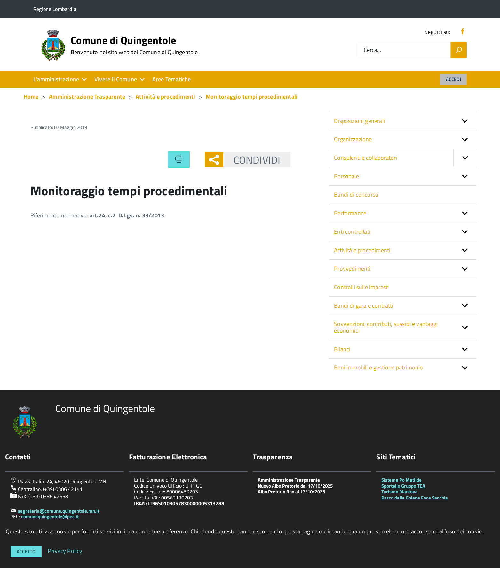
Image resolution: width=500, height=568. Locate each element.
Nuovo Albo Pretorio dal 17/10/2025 (295, 486)
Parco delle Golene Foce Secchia (414, 497)
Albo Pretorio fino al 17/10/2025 (291, 491)
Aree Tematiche (171, 79)
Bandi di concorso (356, 194)
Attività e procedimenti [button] (362, 250)
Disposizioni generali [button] (359, 121)
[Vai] (459, 50)
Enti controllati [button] (352, 231)
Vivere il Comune (115, 79)
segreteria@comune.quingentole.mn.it (58, 511)
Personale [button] (346, 176)
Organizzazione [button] (353, 139)
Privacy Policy (65, 550)
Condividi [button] (251, 159)
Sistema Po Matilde (401, 479)
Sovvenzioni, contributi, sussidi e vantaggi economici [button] (386, 327)
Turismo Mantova (399, 491)
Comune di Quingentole (134, 45)
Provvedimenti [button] (352, 268)
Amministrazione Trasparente (289, 479)
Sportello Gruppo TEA (403, 486)
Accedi (453, 79)
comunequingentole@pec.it (50, 516)
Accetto (26, 551)
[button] (464, 158)
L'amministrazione (56, 79)
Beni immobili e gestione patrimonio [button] (378, 367)
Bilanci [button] (342, 349)
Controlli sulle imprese (361, 287)
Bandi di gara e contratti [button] (363, 305)
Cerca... (372, 50)
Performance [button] (350, 213)
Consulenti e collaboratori (405, 158)
